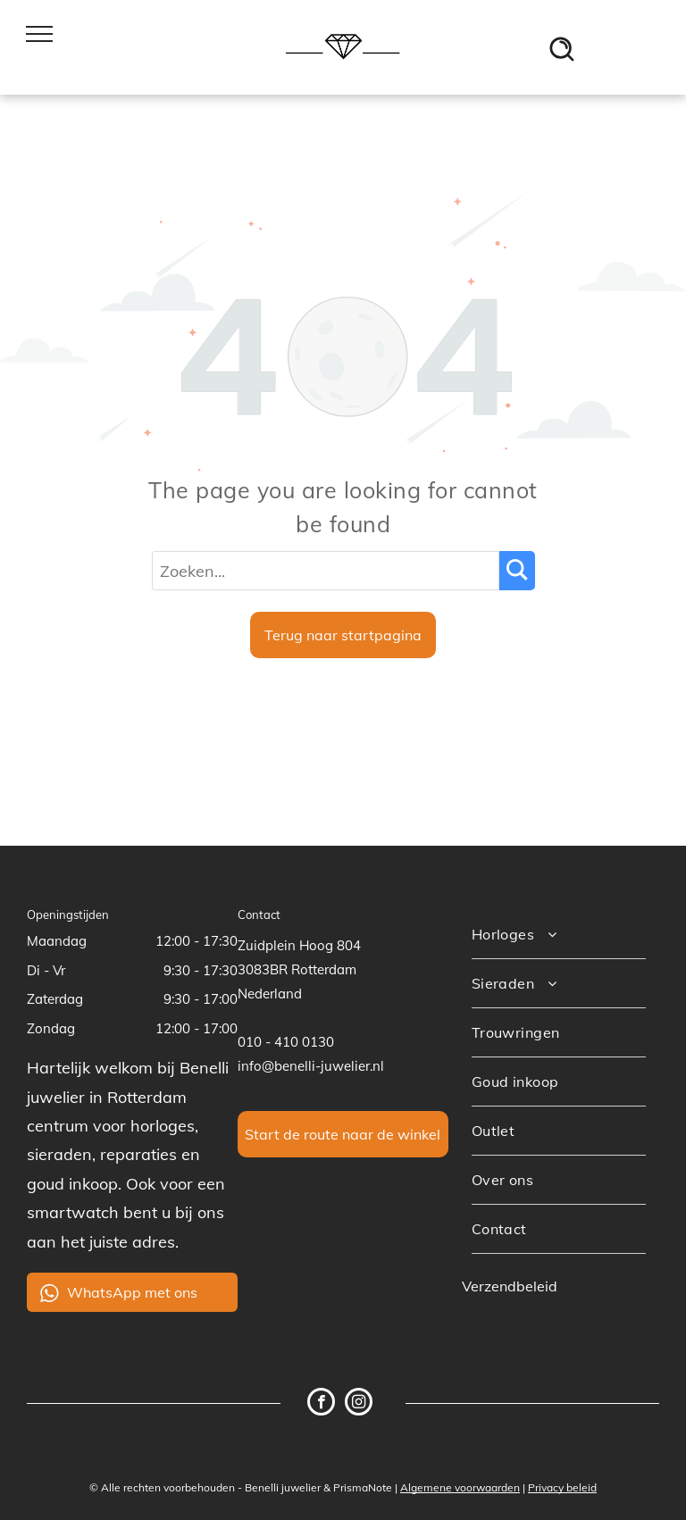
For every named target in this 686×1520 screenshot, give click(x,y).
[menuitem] (559, 934)
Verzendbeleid (509, 1286)
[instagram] (358, 1404)
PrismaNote (362, 1487)
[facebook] (321, 1404)
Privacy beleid (562, 1487)
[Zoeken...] (325, 570)
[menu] (39, 34)
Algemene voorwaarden (460, 1487)
